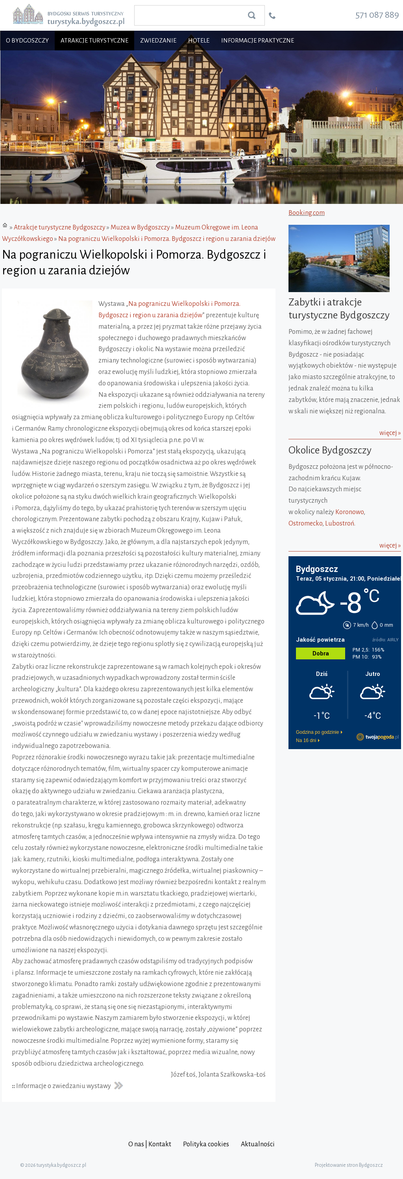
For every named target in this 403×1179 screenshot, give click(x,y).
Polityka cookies (206, 1144)
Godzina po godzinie (317, 732)
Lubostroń (339, 523)
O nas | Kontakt (149, 1144)
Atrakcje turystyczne (94, 40)
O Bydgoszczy (27, 40)
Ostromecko (305, 523)
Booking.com (306, 213)
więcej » (390, 433)
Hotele (198, 40)
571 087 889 (377, 14)
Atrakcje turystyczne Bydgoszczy (59, 227)
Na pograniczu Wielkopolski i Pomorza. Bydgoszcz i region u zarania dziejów (166, 238)
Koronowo (349, 512)
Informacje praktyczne (257, 40)
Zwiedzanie (158, 40)
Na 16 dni (306, 740)
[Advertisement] (337, 801)
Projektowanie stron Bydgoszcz (349, 1165)
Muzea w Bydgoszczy (140, 227)
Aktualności (258, 1144)
